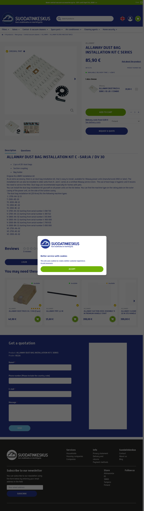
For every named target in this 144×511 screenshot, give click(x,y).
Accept (72, 269)
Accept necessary (47, 263)
